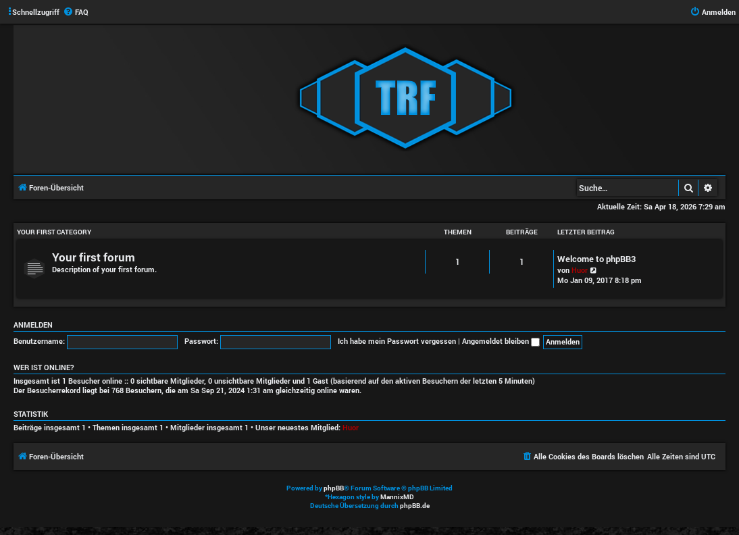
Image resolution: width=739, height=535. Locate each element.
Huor (579, 270)
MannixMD (397, 496)
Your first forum (93, 257)
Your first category (54, 232)
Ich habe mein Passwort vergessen (397, 341)
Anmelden (33, 325)
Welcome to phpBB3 (596, 259)
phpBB (334, 488)
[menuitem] (75, 12)
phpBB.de (415, 505)
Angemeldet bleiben (501, 341)
